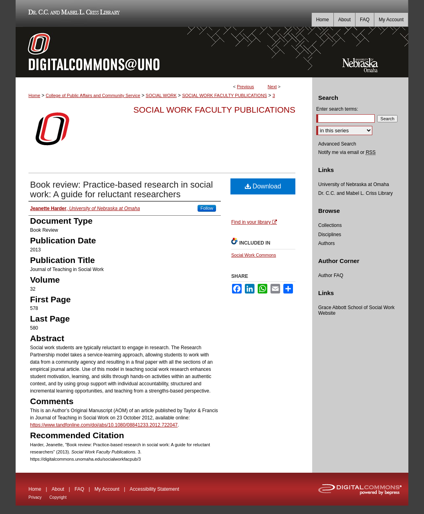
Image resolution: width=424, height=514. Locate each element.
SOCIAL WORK (161, 95)
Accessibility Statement (154, 489)
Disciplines (329, 234)
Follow (206, 208)
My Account (107, 489)
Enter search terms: (337, 109)
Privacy (35, 497)
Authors (326, 243)
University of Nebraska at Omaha (353, 184)
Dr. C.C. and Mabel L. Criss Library (73, 13)
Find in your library (254, 222)
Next (272, 86)
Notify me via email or (347, 152)
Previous (245, 86)
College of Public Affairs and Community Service (93, 95)
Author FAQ (330, 275)
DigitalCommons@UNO (164, 52)
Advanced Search (337, 144)
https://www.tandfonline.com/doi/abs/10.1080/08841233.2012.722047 (104, 425)
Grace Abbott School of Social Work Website (356, 310)
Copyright (58, 497)
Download (263, 186)
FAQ (79, 489)
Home (34, 95)
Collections (330, 225)
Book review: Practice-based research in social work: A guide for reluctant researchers (121, 189)
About (58, 489)
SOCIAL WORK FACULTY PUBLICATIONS (224, 95)
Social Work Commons (253, 255)
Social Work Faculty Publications (214, 109)
